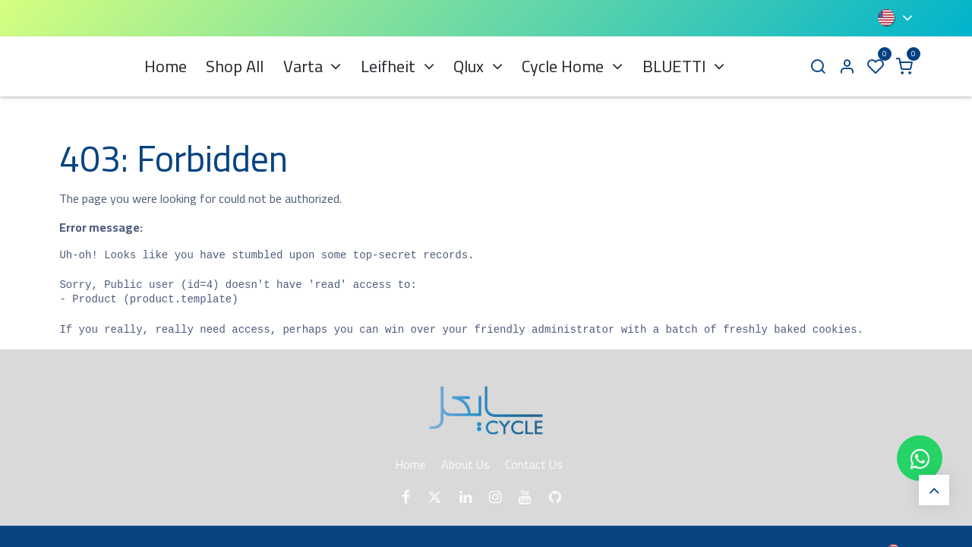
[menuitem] (165, 66)
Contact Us (534, 464)
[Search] (817, 66)
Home (410, 464)
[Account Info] (846, 66)
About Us (465, 464)
